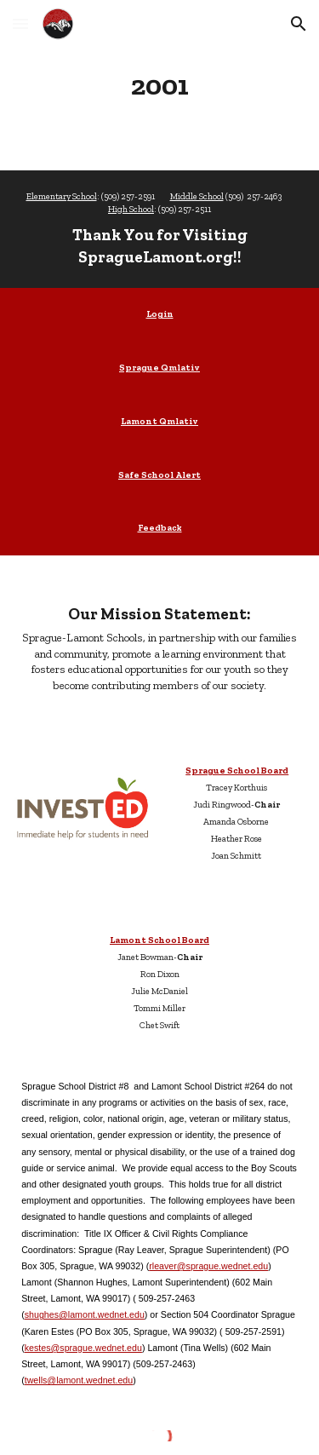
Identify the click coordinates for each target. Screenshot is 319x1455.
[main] (159, 85)
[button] (20, 23)
